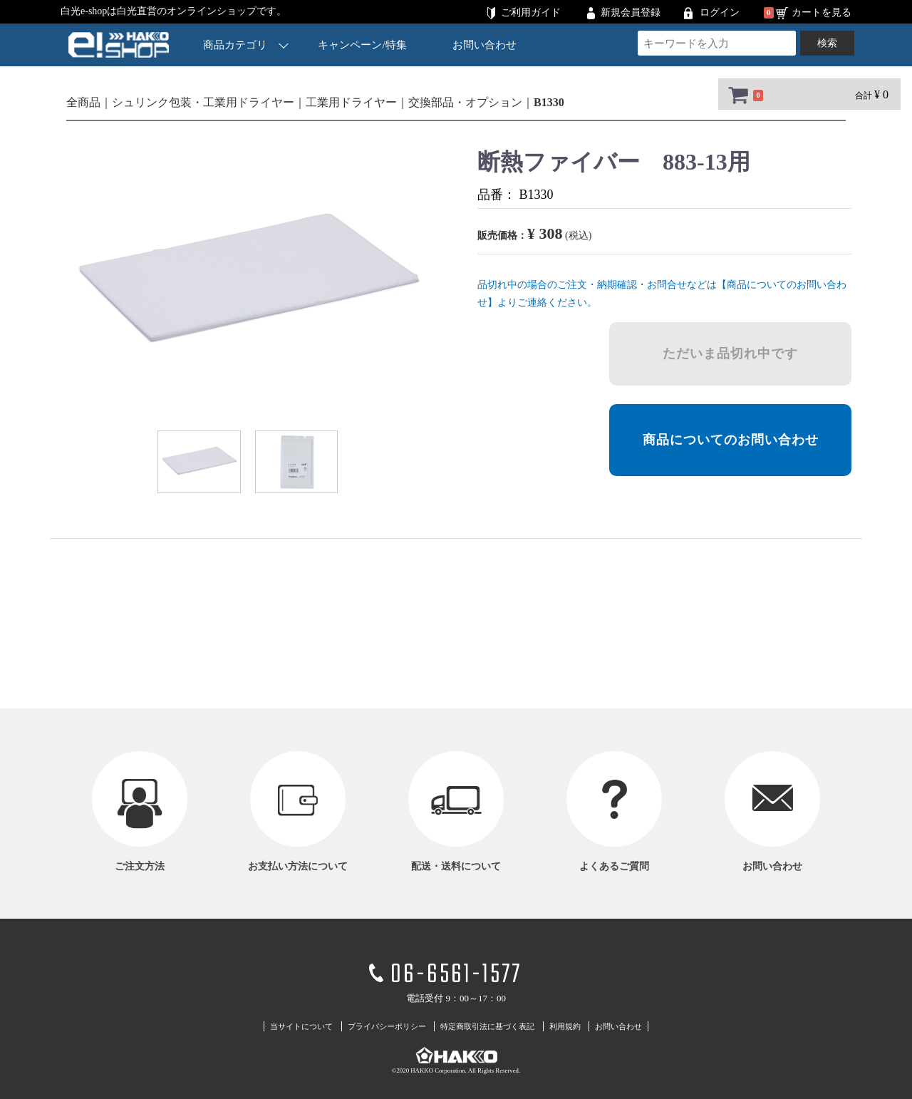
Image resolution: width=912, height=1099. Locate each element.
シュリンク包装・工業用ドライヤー (203, 102)
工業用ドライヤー (351, 102)
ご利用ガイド (531, 12)
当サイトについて (301, 1026)
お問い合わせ (484, 45)
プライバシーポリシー (387, 1026)
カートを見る (821, 12)
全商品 (83, 102)
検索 (827, 43)
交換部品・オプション (465, 102)
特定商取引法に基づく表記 (487, 1026)
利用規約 (565, 1026)
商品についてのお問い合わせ (731, 440)
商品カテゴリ (246, 44)
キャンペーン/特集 (362, 45)
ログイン (720, 12)
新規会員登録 (630, 12)
